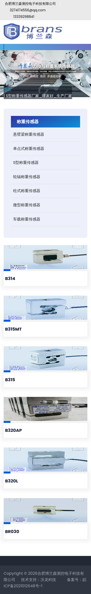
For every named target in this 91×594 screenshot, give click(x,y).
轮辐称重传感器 (26, 177)
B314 (10, 278)
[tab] (45, 134)
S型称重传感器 (26, 162)
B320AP (13, 430)
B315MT (13, 329)
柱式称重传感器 (26, 191)
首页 (7, 89)
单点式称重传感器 (28, 148)
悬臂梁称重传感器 (28, 134)
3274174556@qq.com (28, 10)
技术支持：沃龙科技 (38, 579)
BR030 (12, 531)
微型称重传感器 (26, 205)
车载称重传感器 (26, 219)
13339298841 (23, 16)
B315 (10, 380)
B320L (11, 481)
